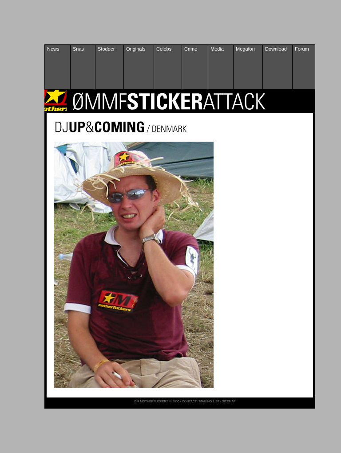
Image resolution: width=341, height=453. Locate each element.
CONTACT (189, 401)
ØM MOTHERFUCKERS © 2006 (157, 401)
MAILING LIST (209, 401)
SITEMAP (229, 401)
